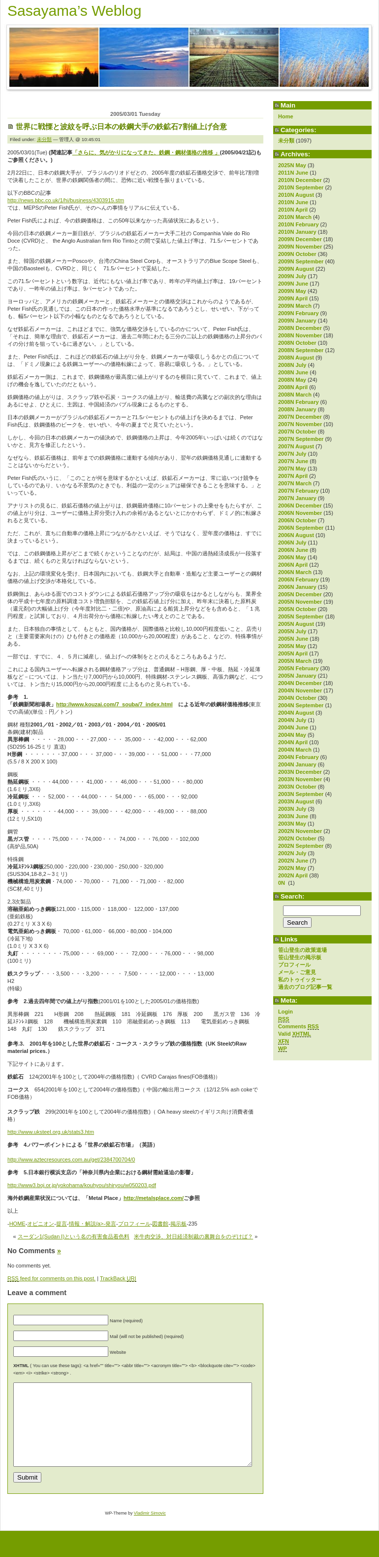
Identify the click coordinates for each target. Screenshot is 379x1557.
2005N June (293, 639)
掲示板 (178, 1224)
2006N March (295, 572)
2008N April (293, 387)
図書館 (160, 1224)
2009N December (300, 239)
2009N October (297, 254)
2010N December (300, 180)
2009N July (292, 276)
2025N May (292, 165)
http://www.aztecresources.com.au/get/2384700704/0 (71, 1159)
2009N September (300, 261)
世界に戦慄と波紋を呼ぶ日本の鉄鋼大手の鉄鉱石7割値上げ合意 (121, 126)
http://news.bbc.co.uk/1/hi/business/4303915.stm (65, 200)
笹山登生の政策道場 (302, 950)
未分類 (286, 141)
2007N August (296, 446)
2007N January (297, 498)
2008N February (298, 402)
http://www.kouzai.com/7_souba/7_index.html (114, 704)
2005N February (298, 668)
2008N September (300, 350)
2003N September (300, 794)
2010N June (293, 202)
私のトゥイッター (299, 979)
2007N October (297, 432)
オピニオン (40, 1224)
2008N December (300, 328)
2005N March (295, 661)
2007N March (295, 483)
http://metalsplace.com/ (154, 1198)
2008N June (293, 372)
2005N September (300, 616)
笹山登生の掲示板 (299, 957)
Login (285, 1011)
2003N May (292, 824)
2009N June (293, 284)
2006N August (296, 535)
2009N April (293, 298)
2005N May (292, 646)
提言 (61, 1224)
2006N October (297, 520)
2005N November (300, 602)
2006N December (300, 505)
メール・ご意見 (297, 972)
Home (285, 116)
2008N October (297, 343)
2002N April (293, 875)
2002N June (293, 861)
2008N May (292, 380)
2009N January (297, 321)
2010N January (297, 232)
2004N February (298, 757)
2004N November (300, 690)
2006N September (300, 528)
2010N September (300, 187)
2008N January (297, 409)
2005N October (297, 609)
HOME (17, 1224)
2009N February (298, 313)
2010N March (295, 217)
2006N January (297, 587)
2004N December (300, 683)
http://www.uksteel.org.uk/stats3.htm (50, 1132)
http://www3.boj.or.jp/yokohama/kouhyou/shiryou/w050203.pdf (81, 1185)
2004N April (293, 742)
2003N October (297, 787)
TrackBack (118, 1278)
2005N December (300, 594)
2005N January (297, 676)
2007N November (300, 424)
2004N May (292, 735)
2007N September (300, 439)
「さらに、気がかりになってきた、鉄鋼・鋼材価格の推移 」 (146, 152)
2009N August (296, 269)
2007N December (300, 417)
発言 (110, 1224)
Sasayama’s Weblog (74, 10)
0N (282, 883)
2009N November (300, 247)
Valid (294, 1034)
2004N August (296, 713)
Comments (298, 1026)
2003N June (293, 816)
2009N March (295, 306)
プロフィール (294, 965)
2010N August (296, 195)
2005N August (296, 624)
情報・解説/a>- (87, 1224)
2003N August (296, 801)
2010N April (293, 210)
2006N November (300, 513)
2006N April (293, 565)
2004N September (300, 705)
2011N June (293, 173)
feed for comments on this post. (51, 1278)
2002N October (297, 838)
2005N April (293, 653)
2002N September (300, 846)
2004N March (295, 750)
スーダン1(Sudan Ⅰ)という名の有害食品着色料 (73, 1236)
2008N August (296, 358)
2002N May (292, 868)
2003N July (292, 809)
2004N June (293, 727)
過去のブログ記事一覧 (305, 987)
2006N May (292, 557)
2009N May (292, 291)
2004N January (297, 764)
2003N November (300, 779)
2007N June (293, 461)
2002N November (300, 831)
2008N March (295, 395)
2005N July (292, 631)
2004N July (292, 720)
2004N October (297, 698)
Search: (292, 896)
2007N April (293, 476)
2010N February (298, 224)
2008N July (292, 365)
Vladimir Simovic (150, 1529)
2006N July (292, 542)
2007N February (298, 491)
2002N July (292, 853)
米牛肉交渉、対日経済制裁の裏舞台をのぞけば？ (193, 1236)
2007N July (292, 454)
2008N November (300, 335)
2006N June (293, 550)
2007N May (292, 468)
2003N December (300, 772)
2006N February (298, 579)
